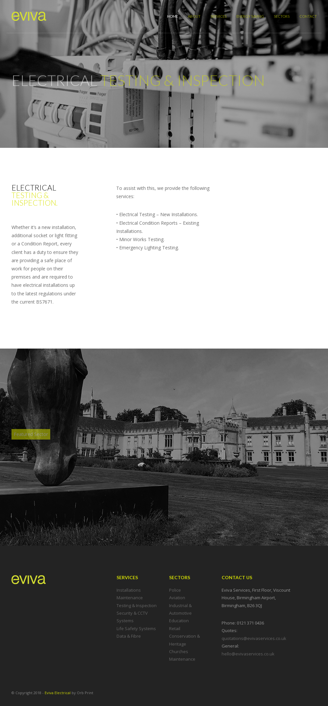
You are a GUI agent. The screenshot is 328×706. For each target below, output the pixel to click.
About (194, 16)
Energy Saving (250, 16)
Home (172, 16)
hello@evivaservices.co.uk (248, 654)
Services (218, 16)
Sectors (282, 16)
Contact (308, 16)
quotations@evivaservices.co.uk (254, 638)
